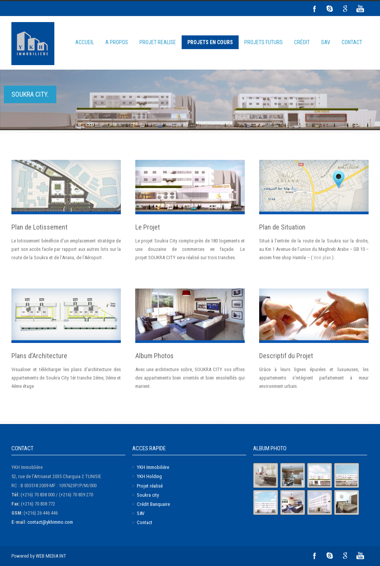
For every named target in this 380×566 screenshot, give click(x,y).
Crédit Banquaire (153, 504)
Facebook (314, 8)
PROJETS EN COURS (210, 42)
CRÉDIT (302, 42)
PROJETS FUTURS (263, 42)
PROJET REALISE (157, 42)
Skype (329, 8)
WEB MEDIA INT (51, 556)
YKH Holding (149, 476)
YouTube (360, 8)
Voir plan (322, 257)
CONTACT (352, 42)
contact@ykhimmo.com (50, 522)
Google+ (345, 8)
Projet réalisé (150, 486)
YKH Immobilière (153, 467)
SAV (325, 42)
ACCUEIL (84, 42)
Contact (144, 522)
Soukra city (148, 495)
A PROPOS (116, 42)
